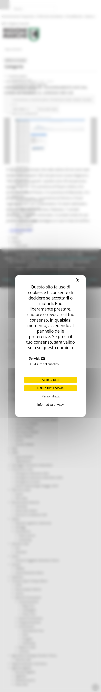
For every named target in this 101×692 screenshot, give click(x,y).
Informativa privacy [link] (50, 404)
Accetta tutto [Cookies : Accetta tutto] (50, 379)
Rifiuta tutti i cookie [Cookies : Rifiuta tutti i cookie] (50, 388)
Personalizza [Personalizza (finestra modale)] (50, 396)
